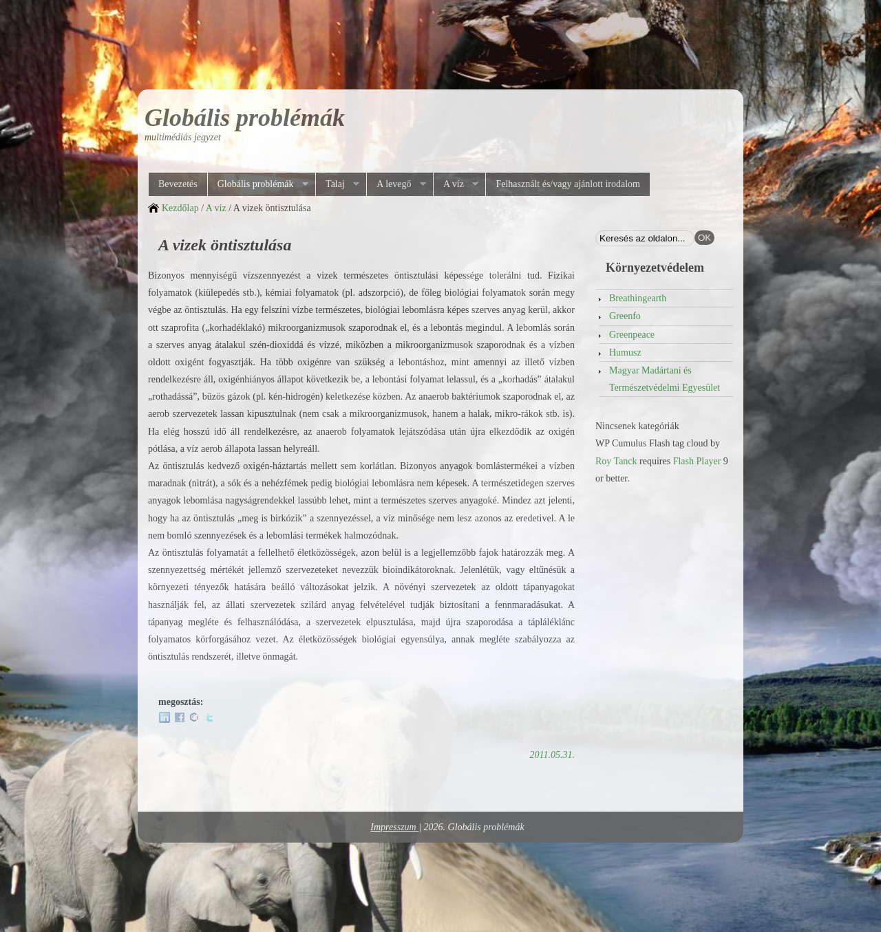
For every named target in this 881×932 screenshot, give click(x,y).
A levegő (395, 184)
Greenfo (625, 316)
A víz (455, 184)
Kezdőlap (180, 208)
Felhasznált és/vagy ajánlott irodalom (568, 184)
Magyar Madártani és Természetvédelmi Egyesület (664, 379)
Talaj (337, 184)
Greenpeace (632, 334)
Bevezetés (178, 184)
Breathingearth (637, 298)
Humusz (625, 352)
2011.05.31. (552, 755)
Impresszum (394, 827)
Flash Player (697, 461)
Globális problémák (245, 117)
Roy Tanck (616, 461)
